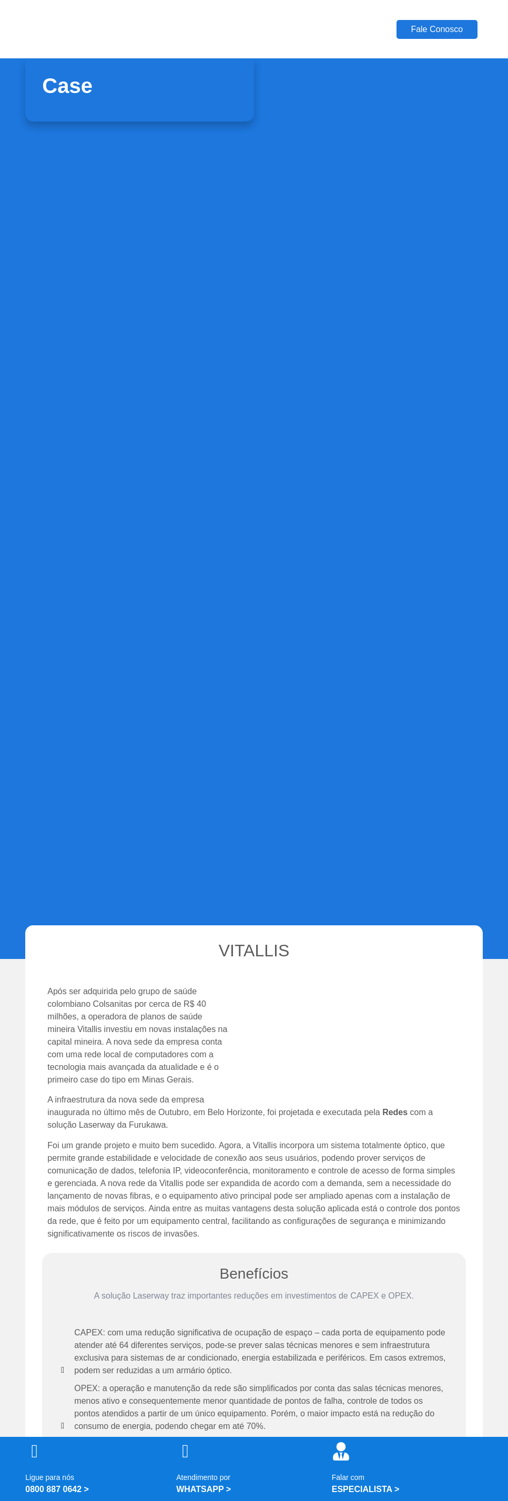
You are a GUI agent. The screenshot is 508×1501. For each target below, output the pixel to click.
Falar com (348, 1477)
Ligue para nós (49, 1477)
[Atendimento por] (185, 1451)
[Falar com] (341, 1451)
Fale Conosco (437, 29)
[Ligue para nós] (34, 1451)
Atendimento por (203, 1477)
